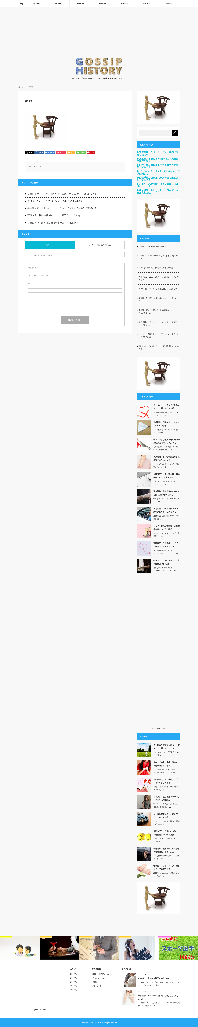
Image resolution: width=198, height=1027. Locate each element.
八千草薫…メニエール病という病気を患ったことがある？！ (159, 278)
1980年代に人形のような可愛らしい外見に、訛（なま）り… (166, 805)
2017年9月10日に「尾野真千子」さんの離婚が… (166, 840)
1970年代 (147, 4)
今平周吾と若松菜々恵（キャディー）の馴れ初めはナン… (166, 746)
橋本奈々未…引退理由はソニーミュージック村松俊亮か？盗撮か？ (62, 208)
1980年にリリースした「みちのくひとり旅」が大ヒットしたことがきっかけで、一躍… (159, 983)
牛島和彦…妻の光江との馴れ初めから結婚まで (157, 268)
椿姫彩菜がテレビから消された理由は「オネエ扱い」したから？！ (62, 194)
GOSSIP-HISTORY (97, 1023)
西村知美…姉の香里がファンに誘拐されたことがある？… (166, 510)
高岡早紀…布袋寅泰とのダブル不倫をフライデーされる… (166, 545)
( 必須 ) (32, 268)
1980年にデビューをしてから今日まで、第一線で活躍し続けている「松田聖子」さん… (159, 1004)
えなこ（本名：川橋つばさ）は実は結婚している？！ (166, 764)
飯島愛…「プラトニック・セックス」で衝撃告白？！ (166, 867)
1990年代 (102, 4)
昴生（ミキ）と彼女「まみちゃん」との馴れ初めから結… (166, 407)
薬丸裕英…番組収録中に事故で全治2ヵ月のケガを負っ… (166, 493)
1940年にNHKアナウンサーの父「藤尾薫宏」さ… (166, 534)
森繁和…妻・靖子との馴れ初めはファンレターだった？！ (159, 299)
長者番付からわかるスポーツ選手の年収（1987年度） (55, 201)
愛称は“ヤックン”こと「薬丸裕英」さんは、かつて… (166, 500)
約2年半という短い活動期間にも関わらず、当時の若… (166, 822)
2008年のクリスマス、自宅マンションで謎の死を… (166, 874)
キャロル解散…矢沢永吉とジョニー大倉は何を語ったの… (166, 815)
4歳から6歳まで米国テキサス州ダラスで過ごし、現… (166, 788)
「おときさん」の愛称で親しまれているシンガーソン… (166, 483)
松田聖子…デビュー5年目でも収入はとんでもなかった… (158, 997)
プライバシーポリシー (99, 978)
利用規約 (95, 982)
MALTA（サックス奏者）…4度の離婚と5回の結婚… (166, 562)
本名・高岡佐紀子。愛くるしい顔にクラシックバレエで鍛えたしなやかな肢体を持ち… (166, 553)
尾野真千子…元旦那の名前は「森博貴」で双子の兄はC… (165, 833)
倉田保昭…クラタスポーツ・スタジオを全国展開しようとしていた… (159, 323)
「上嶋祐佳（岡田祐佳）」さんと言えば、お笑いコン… (166, 431)
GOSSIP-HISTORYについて (101, 974)
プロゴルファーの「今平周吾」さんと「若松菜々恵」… (166, 753)
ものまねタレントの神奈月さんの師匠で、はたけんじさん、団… (166, 448)
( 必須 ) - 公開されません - (40, 275)
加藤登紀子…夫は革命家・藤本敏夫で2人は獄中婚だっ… (166, 476)
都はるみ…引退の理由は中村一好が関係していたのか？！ (159, 347)
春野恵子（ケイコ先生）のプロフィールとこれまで (166, 781)
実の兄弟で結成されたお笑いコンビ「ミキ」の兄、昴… (166, 414)
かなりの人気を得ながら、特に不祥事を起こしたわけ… (166, 465)
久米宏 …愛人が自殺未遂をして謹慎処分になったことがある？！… (159, 311)
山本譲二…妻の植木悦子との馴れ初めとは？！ (157, 247)
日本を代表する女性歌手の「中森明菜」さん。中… (166, 857)
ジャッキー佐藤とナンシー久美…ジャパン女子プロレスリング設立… (159, 335)
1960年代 (169, 4)
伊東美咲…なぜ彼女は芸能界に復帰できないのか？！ (166, 458)
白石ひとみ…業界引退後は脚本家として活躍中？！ (53, 223)
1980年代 (124, 4)
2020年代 (36, 4)
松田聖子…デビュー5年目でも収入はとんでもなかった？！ (159, 257)
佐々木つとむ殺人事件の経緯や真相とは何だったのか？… (166, 441)
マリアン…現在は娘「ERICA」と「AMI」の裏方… (166, 798)
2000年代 (80, 4)
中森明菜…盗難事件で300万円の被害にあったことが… (166, 850)
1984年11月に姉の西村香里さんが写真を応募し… (166, 517)
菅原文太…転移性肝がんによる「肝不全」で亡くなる (55, 215)
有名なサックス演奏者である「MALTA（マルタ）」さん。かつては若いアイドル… (166, 571)
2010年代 (58, 4)
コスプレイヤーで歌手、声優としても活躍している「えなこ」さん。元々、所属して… (166, 772)
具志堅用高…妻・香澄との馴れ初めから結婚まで (158, 289)
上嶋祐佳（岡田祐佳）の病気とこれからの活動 (166, 424)
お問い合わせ (96, 986)
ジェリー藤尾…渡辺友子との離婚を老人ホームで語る (166, 527)
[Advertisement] (99, 35)
